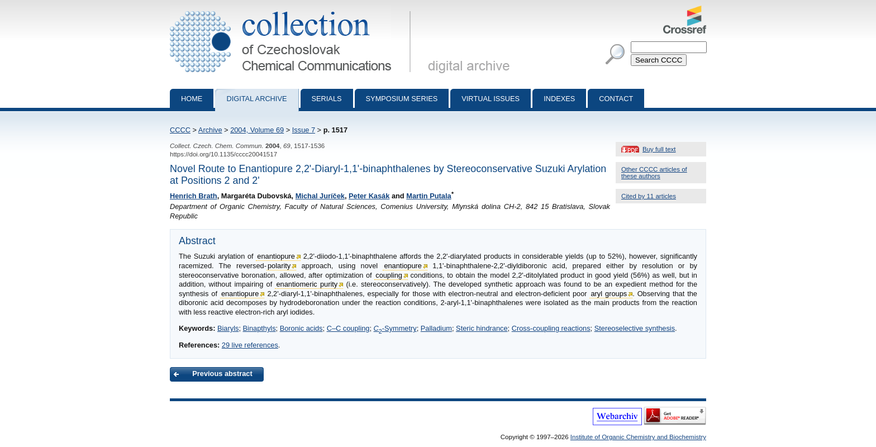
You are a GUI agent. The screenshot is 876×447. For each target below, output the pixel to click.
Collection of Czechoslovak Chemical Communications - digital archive (292, 10)
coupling (388, 275)
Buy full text (659, 149)
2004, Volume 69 (257, 130)
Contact (616, 98)
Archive (210, 130)
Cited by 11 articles (648, 196)
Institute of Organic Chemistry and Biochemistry (638, 437)
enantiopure (276, 256)
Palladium (436, 328)
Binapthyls (259, 328)
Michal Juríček (320, 196)
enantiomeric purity (306, 284)
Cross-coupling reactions (551, 328)
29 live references (250, 345)
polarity (279, 265)
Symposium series (402, 98)
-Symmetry (395, 328)
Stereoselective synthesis (634, 328)
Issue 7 (303, 130)
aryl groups (609, 293)
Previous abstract (222, 373)
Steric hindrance (481, 328)
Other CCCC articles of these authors (654, 172)
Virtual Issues (490, 98)
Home (191, 98)
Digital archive (256, 98)
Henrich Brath (193, 196)
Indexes (559, 98)
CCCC (180, 130)
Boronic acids (301, 328)
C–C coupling (348, 328)
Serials (327, 98)
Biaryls (228, 328)
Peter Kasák (369, 196)
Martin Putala (428, 196)
